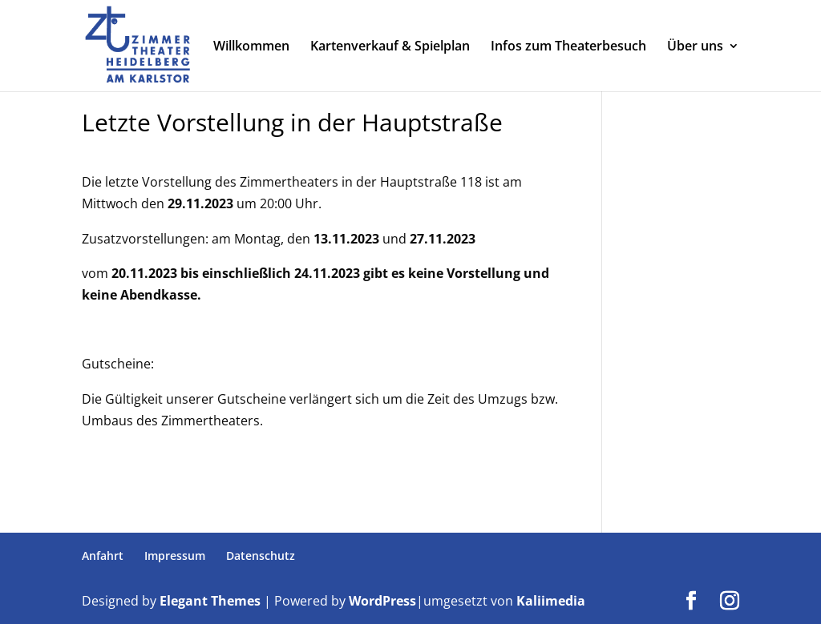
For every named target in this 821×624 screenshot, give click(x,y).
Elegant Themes (210, 601)
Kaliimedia (550, 601)
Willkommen (251, 47)
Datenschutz (260, 555)
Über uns (695, 47)
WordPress (382, 601)
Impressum (174, 555)
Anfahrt (102, 555)
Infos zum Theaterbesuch (568, 47)
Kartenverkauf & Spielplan (390, 47)
